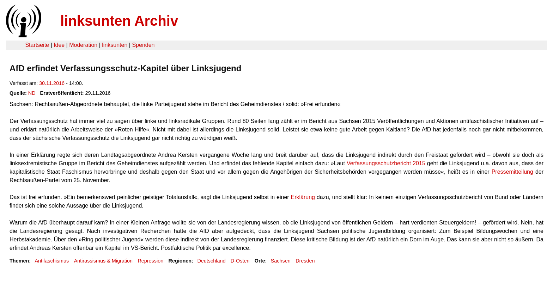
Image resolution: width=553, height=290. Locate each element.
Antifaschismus (52, 261)
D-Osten (240, 261)
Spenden (143, 45)
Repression (150, 261)
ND (32, 93)
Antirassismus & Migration (103, 261)
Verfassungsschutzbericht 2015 (386, 163)
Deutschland (211, 261)
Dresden (305, 261)
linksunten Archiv (119, 21)
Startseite (37, 45)
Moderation (83, 45)
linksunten (114, 45)
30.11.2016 (52, 83)
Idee (59, 45)
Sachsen (281, 261)
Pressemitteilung (513, 172)
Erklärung (303, 197)
